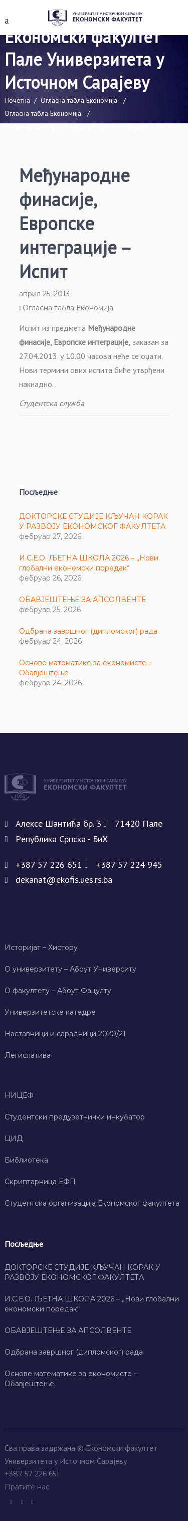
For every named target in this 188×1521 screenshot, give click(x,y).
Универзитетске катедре (50, 1012)
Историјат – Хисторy (41, 947)
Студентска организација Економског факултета (92, 1203)
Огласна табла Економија (79, 100)
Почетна (17, 100)
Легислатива (28, 1055)
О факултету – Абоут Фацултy (58, 990)
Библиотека (26, 1160)
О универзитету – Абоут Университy (70, 969)
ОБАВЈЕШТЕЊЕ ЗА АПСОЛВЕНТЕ (82, 599)
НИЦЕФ (19, 1095)
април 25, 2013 (44, 293)
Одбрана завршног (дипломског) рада (88, 631)
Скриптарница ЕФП (40, 1181)
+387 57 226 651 (33, 1473)
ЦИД (14, 1138)
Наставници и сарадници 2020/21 (65, 1033)
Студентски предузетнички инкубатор (75, 1116)
